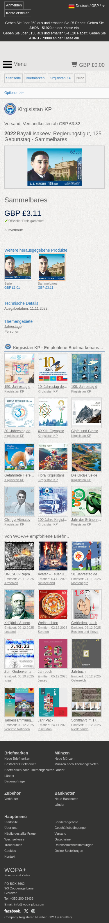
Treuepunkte (13, 845)
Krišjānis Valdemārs (19, 623)
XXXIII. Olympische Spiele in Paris (64, 431)
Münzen (62, 753)
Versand (60, 833)
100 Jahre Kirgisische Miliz (58, 520)
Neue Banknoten (66, 799)
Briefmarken (35, 78)
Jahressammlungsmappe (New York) (32, 720)
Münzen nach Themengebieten (77, 764)
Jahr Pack (45, 720)
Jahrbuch (45, 672)
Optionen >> (14, 93)
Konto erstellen (17, 13)
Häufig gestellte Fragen (20, 833)
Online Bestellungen (69, 850)
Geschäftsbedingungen (71, 827)
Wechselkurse (14, 839)
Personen (11, 332)
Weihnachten (48, 623)
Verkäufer (11, 799)
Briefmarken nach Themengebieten (29, 770)
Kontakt (9, 856)
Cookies (10, 850)
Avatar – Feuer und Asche (58, 574)
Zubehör (12, 793)
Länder (9, 775)
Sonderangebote (66, 822)
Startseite (13, 78)
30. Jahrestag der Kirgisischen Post (31, 431)
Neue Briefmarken (17, 758)
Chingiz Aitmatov (17, 520)
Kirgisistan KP (60, 78)
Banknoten (65, 793)
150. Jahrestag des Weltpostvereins (32, 387)
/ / (86, 6)
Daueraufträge (14, 781)
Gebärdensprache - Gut (89, 623)
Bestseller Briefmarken (20, 764)
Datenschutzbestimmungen (74, 845)
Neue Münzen (65, 758)
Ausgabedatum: (16, 309)
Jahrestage (13, 327)
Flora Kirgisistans (51, 475)
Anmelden (14, 5)
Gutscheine (63, 839)
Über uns (10, 827)
